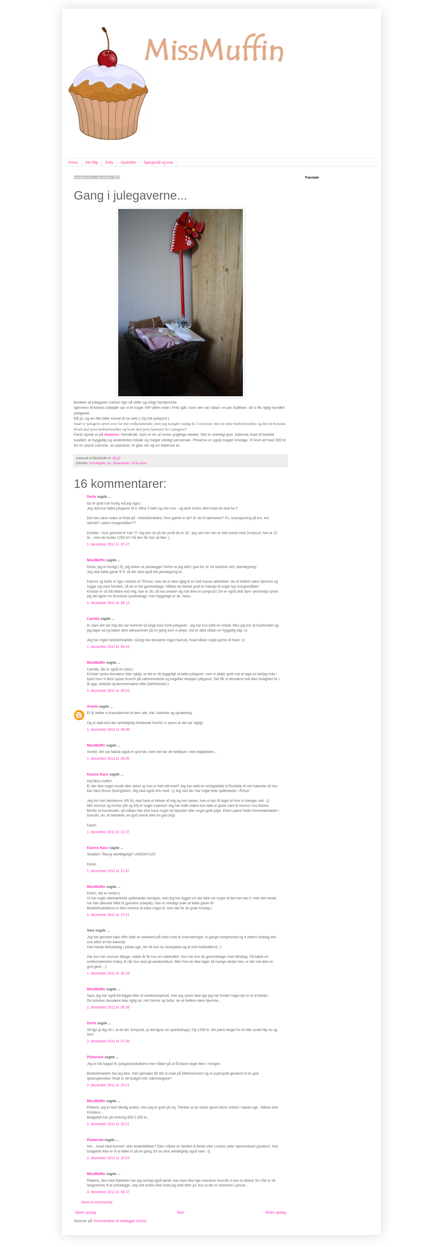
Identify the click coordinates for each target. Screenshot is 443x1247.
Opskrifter (128, 162)
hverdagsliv (97, 463)
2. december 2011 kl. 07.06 (108, 1041)
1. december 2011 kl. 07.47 (108, 544)
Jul (109, 463)
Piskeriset (95, 1057)
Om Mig (91, 162)
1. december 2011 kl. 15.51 (108, 915)
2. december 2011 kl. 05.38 (108, 1007)
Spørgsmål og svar (158, 162)
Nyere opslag (85, 1212)
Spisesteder (121, 463)
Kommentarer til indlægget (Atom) (120, 1221)
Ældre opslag (275, 1212)
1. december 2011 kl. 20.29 (108, 973)
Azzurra (111, 434)
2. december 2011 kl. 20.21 (108, 1085)
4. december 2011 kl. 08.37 (108, 1192)
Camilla (93, 619)
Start (180, 1212)
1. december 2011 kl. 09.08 (108, 730)
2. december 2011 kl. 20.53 (108, 1158)
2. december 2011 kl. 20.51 (108, 1124)
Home (73, 162)
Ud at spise (139, 463)
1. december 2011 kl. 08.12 (108, 603)
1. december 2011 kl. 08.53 (108, 691)
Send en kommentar (97, 1202)
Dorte (91, 497)
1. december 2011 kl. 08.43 (108, 647)
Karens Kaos (97, 774)
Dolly (109, 162)
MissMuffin (96, 560)
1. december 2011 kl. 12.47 (108, 832)
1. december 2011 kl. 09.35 (108, 759)
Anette (92, 706)
